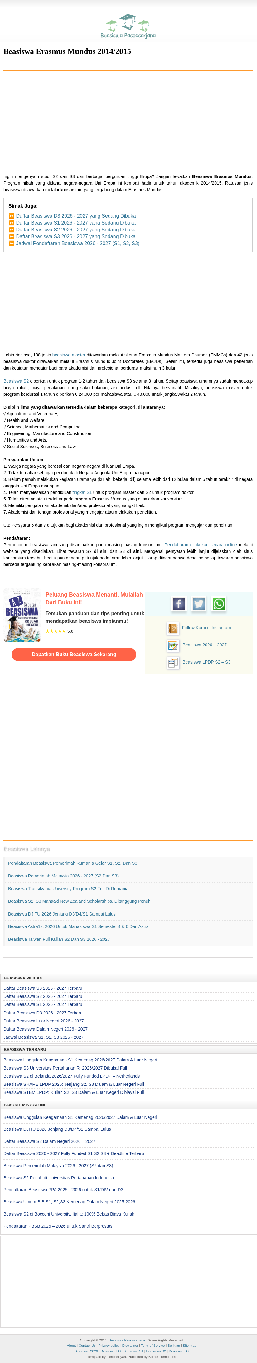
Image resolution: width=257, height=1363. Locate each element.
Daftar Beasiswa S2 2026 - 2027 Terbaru (42, 996)
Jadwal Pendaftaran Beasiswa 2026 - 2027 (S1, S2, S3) (77, 243)
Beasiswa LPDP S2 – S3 (206, 662)
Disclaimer (130, 1345)
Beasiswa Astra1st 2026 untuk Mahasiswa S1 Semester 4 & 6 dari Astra (78, 926)
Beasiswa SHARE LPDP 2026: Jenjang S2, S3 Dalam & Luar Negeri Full (73, 1084)
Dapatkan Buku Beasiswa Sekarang (74, 654)
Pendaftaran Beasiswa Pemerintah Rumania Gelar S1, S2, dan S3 (72, 863)
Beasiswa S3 (179, 1351)
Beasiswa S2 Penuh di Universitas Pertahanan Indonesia (58, 1177)
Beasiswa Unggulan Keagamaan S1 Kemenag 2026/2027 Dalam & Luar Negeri (80, 1059)
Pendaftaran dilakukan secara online (201, 544)
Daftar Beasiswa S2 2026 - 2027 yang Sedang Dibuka (75, 229)
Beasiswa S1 (133, 1351)
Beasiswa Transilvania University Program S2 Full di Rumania (68, 888)
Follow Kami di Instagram (206, 627)
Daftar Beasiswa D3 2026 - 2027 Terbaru (42, 1012)
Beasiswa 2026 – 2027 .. (206, 644)
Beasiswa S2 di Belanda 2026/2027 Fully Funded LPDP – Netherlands (71, 1076)
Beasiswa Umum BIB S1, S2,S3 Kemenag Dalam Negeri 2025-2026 (69, 1201)
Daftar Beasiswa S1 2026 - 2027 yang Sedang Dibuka (75, 222)
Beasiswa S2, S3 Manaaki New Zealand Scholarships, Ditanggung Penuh (79, 901)
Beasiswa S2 (16, 381)
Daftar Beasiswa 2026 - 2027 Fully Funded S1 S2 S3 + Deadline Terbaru (73, 1153)
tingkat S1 (82, 492)
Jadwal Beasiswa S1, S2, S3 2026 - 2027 (43, 1037)
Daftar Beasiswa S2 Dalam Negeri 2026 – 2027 (49, 1141)
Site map (189, 1345)
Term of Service (153, 1345)
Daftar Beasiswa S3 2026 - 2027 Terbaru (42, 988)
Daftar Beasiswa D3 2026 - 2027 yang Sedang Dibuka (76, 216)
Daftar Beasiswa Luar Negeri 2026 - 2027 (43, 1020)
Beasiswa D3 (111, 1351)
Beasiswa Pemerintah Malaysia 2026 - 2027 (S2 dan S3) (63, 875)
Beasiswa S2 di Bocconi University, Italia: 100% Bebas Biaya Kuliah (68, 1213)
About (71, 1345)
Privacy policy (109, 1345)
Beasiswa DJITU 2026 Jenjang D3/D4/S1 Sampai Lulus (62, 913)
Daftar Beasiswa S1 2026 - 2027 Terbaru (42, 1004)
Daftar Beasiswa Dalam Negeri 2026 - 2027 (45, 1029)
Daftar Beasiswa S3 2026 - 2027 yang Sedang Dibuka (75, 236)
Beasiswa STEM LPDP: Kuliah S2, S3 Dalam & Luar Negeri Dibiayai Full (73, 1092)
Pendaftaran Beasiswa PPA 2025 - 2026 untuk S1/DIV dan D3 (63, 1189)
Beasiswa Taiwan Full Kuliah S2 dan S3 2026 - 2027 (59, 939)
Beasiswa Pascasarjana (127, 1340)
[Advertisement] (128, 120)
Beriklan (173, 1345)
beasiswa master (68, 354)
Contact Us (87, 1345)
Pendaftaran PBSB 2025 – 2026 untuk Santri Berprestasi (58, 1226)
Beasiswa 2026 (86, 1351)
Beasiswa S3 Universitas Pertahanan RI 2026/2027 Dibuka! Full (65, 1068)
